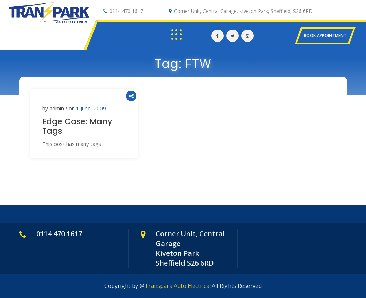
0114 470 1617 (126, 11)
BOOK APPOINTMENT (325, 35)
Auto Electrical (37, 26)
